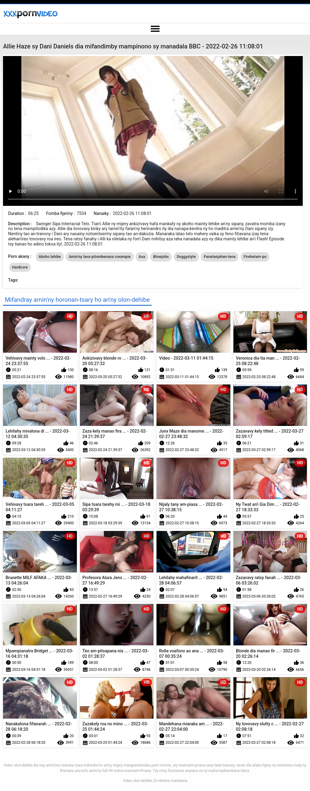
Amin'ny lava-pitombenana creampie (99, 257)
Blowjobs (161, 257)
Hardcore (20, 267)
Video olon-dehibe (137, 781)
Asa (142, 257)
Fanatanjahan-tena (220, 257)
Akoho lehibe (50, 257)
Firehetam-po (255, 257)
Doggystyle (186, 257)
